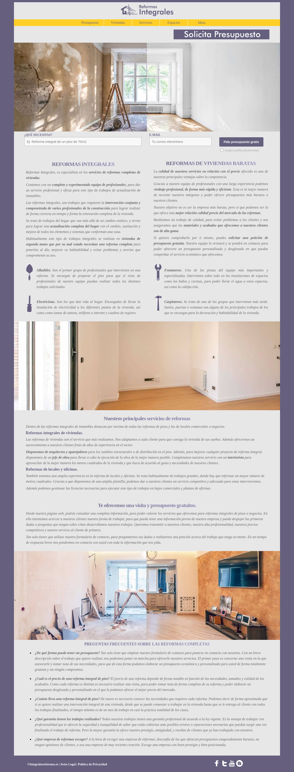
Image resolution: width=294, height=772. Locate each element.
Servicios (146, 22)
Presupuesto (89, 22)
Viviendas (118, 22)
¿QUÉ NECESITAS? (38, 135)
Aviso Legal (68, 764)
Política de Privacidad (92, 764)
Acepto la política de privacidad (242, 150)
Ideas (202, 22)
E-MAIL (155, 135)
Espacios (173, 22)
